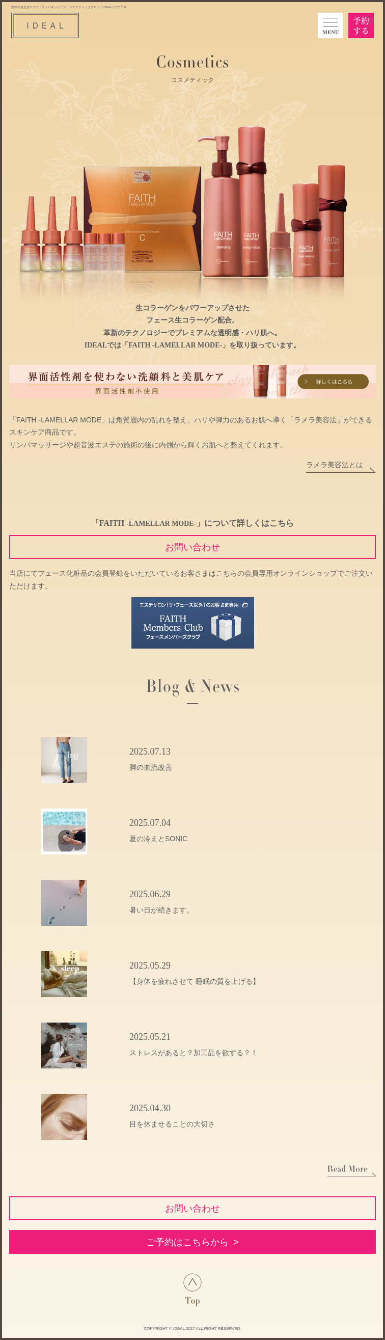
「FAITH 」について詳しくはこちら (192, 523)
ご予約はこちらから (187, 1242)
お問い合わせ (192, 547)
